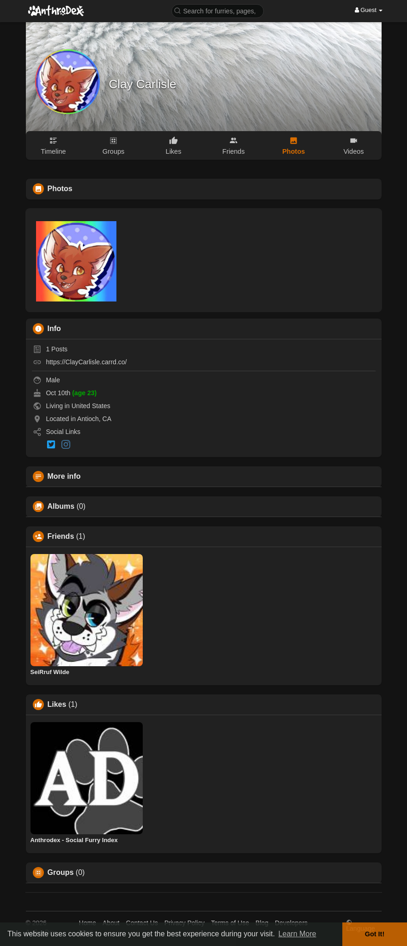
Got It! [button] (374, 934)
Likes (57, 704)
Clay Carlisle (142, 84)
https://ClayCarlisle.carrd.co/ (86, 362)
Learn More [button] (297, 934)
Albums (61, 506)
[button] (217, 10)
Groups (61, 872)
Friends (61, 536)
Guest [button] (369, 9)
